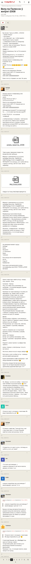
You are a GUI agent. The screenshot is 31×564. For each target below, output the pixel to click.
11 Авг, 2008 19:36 (5, 491)
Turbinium (8, 525)
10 (28, 560)
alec (7, 458)
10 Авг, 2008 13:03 (5, 197)
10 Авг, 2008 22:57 (5, 419)
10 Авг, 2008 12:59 (5, 171)
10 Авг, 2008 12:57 (5, 131)
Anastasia (8, 376)
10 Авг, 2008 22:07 (5, 401)
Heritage (8, 87)
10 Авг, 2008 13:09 (5, 372)
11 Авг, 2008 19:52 (5, 556)
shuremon (8, 441)
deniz (13, 531)
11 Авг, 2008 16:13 (5, 437)
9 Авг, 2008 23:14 (5, 84)
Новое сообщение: (6, 16)
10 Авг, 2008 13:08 (5, 274)
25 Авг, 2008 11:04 (20, 16)
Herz (13, 16)
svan (13, 500)
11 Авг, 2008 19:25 (5, 474)
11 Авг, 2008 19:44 (5, 522)
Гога (7, 27)
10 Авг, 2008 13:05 (5, 239)
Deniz (7, 405)
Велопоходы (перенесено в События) (11, 5)
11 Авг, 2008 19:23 (5, 455)
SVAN (7, 477)
